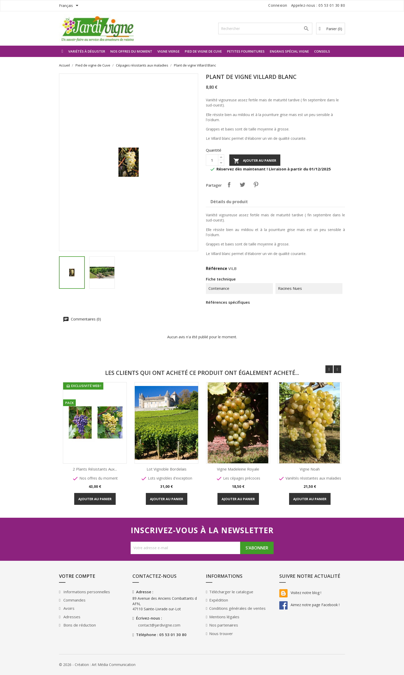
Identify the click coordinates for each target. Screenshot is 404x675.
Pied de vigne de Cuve (203, 51)
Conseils (322, 51)
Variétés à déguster (86, 51)
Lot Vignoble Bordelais (167, 469)
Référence (216, 268)
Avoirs (68, 608)
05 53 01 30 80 (331, 5)
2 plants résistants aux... (95, 469)
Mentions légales (224, 616)
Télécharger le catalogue (231, 591)
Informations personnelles (86, 591)
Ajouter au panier (254, 161)
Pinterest (256, 184)
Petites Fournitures (246, 51)
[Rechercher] (265, 28)
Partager (229, 184)
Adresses (71, 616)
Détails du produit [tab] (229, 201)
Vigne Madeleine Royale (238, 469)
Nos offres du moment (131, 51)
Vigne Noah (310, 469)
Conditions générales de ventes (237, 608)
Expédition (218, 600)
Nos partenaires (223, 625)
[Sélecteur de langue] (69, 6)
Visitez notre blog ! (300, 592)
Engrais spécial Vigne (289, 51)
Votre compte (77, 576)
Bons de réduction (79, 625)
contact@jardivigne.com (159, 625)
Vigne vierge (168, 51)
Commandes (74, 600)
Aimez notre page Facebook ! (309, 604)
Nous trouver (221, 633)
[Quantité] (212, 160)
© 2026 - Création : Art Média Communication (97, 664)
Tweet (242, 184)
